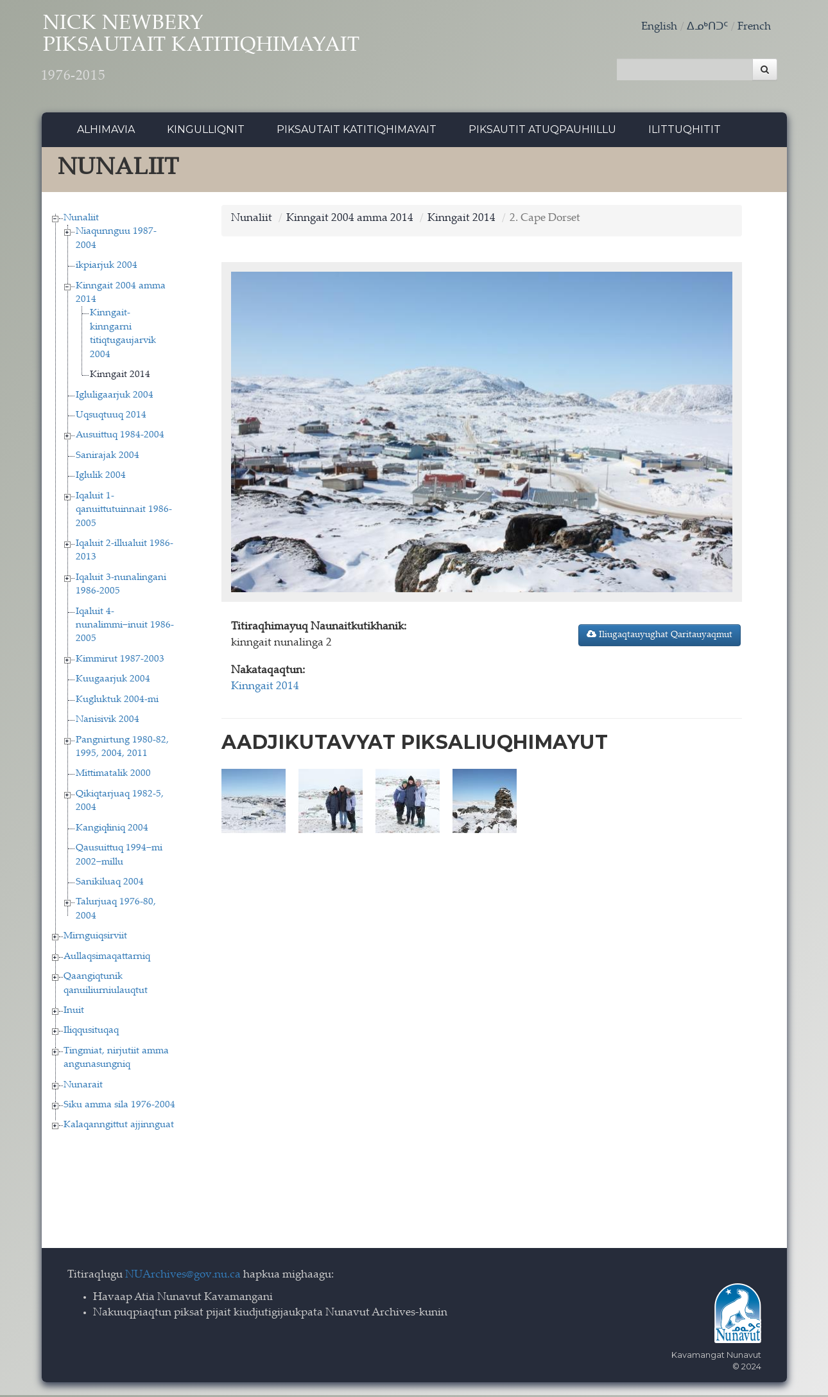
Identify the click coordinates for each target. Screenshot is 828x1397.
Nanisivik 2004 (107, 721)
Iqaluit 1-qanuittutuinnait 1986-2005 (124, 511)
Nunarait (83, 1086)
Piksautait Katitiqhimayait (356, 131)
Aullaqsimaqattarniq (107, 958)
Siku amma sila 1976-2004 (119, 1107)
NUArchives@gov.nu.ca (183, 1276)
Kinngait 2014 (120, 377)
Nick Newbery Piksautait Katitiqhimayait (216, 52)
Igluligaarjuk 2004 (114, 396)
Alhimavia (106, 131)
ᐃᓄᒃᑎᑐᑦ (707, 27)
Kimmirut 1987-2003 (120, 660)
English (659, 27)
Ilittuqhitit (684, 131)
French (754, 27)
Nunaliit (81, 219)
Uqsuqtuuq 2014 (111, 417)
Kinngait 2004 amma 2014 (349, 220)
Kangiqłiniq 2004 (112, 829)
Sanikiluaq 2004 (110, 884)
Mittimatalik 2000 (113, 775)
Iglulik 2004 (101, 477)
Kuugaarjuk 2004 (113, 681)
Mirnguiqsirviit (95, 938)
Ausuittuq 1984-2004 (120, 437)
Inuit (74, 1012)
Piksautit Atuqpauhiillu (542, 131)
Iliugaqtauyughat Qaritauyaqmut (659, 636)
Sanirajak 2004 (107, 457)
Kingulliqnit (206, 131)
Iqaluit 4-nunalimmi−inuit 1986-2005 (125, 627)
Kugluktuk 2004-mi (117, 701)
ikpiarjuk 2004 (106, 267)
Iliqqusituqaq (91, 1032)
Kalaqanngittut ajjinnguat (119, 1127)
